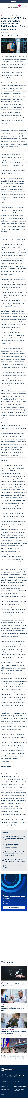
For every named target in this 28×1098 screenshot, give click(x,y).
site (23, 822)
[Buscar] (25, 7)
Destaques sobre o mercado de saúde (9, 15)
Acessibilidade (4, 1086)
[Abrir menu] (3, 7)
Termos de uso (5, 1089)
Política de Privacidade (20, 1086)
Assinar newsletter (14, 907)
